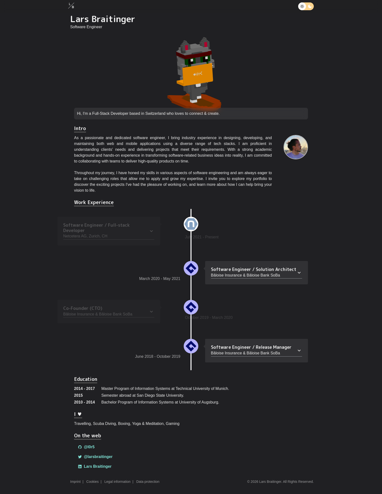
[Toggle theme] (302, 6)
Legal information (117, 482)
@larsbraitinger (95, 457)
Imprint (75, 482)
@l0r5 (86, 447)
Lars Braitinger (95, 466)
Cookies (92, 482)
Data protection (147, 482)
